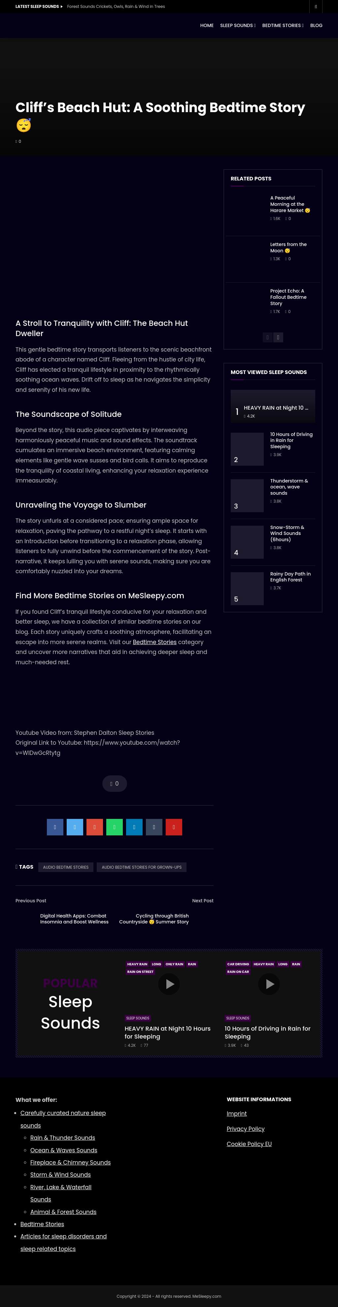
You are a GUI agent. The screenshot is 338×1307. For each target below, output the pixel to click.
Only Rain (174, 964)
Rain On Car (238, 971)
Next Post (203, 900)
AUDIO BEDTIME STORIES (66, 867)
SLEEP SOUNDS (236, 25)
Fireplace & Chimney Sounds (70, 1163)
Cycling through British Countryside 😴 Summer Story (154, 919)
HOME (207, 25)
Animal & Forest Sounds (63, 1212)
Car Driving (238, 964)
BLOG (316, 25)
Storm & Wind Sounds (60, 1175)
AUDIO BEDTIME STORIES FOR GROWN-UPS (142, 867)
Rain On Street (140, 971)
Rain (192, 964)
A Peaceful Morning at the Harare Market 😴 (290, 204)
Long (156, 964)
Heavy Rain (137, 964)
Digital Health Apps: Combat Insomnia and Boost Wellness (74, 919)
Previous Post (31, 900)
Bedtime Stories (155, 642)
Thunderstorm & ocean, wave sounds (289, 487)
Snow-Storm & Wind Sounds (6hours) (287, 533)
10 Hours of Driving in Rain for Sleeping (291, 440)
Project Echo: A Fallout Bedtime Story (288, 297)
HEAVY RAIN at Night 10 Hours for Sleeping (168, 1032)
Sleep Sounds (137, 1018)
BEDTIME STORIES (281, 25)
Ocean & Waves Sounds (63, 1150)
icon (169, 984)
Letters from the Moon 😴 (288, 247)
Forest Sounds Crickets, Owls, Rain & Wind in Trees (116, 6)
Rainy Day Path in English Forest (290, 577)
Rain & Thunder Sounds (62, 1138)
